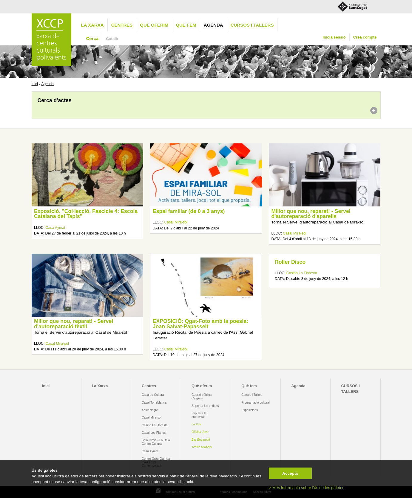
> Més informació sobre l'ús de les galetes (306, 487)
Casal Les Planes (154, 432)
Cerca (92, 38)
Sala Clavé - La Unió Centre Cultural (156, 442)
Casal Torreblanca (154, 402)
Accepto (290, 473)
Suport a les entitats (205, 405)
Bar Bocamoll (201, 439)
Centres (122, 24)
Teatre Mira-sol (202, 447)
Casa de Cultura (153, 394)
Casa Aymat (55, 228)
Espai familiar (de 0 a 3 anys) (189, 211)
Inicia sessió (333, 37)
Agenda (213, 24)
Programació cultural (255, 402)
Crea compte (365, 37)
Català (112, 38)
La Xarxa (92, 24)
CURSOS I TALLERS (252, 24)
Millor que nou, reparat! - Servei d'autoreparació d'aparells (311, 214)
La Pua (196, 424)
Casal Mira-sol (176, 222)
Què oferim (154, 24)
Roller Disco (290, 262)
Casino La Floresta (301, 273)
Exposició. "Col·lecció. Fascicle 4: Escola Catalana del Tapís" (86, 214)
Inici (35, 84)
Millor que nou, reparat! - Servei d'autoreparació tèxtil (73, 324)
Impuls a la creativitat (199, 415)
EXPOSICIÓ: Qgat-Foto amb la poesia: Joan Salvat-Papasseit (200, 324)
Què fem (186, 24)
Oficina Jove (200, 431)
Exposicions (249, 410)
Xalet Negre (150, 410)
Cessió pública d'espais (202, 396)
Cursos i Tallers (251, 394)
